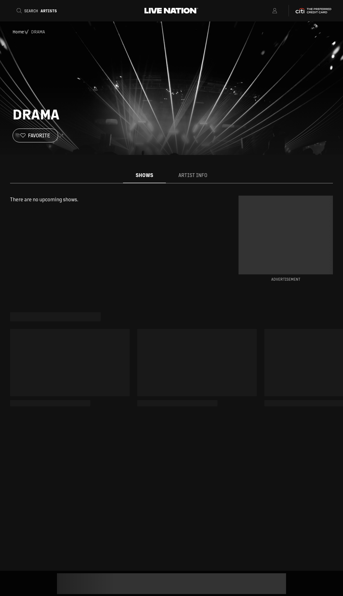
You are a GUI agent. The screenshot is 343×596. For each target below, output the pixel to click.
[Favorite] (35, 135)
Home (18, 31)
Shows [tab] (144, 175)
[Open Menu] (267, 10)
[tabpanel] (114, 199)
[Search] (38, 10)
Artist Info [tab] (192, 175)
